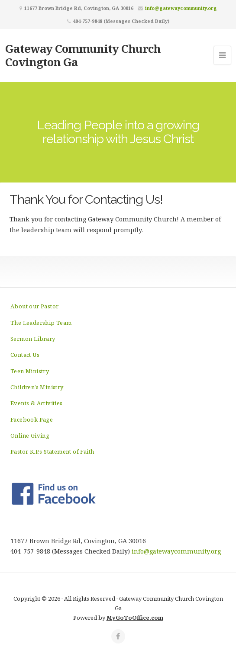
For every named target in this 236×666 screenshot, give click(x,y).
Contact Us (24, 355)
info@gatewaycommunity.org (181, 8)
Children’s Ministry (37, 387)
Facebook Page (31, 419)
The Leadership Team (41, 323)
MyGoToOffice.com (135, 617)
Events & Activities (36, 403)
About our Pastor (34, 306)
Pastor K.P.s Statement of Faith (52, 451)
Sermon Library (32, 339)
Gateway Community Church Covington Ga (83, 55)
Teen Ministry (29, 371)
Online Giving (29, 435)
